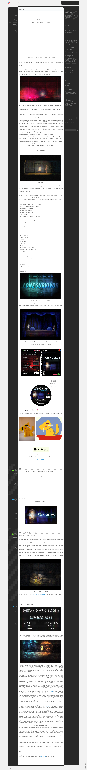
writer (52, 691)
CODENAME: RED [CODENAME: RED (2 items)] (67, 41)
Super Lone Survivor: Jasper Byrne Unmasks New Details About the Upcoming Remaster (70, 92)
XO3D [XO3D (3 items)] (74, 61)
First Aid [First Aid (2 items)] (71, 43)
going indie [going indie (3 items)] (71, 44)
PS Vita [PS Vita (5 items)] (66, 53)
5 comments (15, 491)
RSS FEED (76, 19)
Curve (36, 705)
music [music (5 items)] (70, 51)
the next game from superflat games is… (71, 28)
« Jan (65, 123)
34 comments (15, 38)
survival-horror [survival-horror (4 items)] (67, 59)
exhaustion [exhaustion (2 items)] (75, 42)
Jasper (16, 20)
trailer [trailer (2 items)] (72, 61)
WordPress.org (67, 85)
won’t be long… (22, 498)
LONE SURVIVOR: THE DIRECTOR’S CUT (29, 14)
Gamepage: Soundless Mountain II (70, 70)
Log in (66, 80)
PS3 (16, 33)
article (44, 713)
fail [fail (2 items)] (77, 42)
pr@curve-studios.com (41, 459)
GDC (16, 548)
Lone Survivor (15, 30)
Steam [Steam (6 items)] (70, 56)
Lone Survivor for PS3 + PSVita (26, 604)
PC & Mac (15, 31)
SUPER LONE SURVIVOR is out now (70, 30)
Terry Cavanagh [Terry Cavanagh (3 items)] (73, 59)
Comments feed (67, 83)
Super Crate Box (43, 756)
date (20, 468)
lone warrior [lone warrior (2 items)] (73, 50)
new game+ (66, 27)
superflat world (18, 768)
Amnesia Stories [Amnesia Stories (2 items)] (74, 40)
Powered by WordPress (37, 768)
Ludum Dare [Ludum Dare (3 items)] (67, 51)
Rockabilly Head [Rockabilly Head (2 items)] (67, 55)
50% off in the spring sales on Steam (39, 594)
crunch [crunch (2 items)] (72, 41)
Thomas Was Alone (47, 706)
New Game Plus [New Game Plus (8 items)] (69, 52)
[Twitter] (74, 15)
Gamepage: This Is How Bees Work (70, 72)
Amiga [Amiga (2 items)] (66, 40)
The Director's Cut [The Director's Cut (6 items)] (72, 60)
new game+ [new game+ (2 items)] (73, 51)
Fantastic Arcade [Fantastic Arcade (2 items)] (67, 43)
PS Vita (16, 32)
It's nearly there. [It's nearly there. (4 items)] (68, 45)
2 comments (15, 555)
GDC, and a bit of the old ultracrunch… (28, 532)
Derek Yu (15, 622)
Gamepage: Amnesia (68, 67)
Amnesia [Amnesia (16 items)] (69, 40)
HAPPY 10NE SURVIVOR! (69, 32)
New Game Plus (14, 624)
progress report (67, 25)
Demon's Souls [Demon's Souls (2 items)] (70, 42)
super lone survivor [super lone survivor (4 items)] (71, 58)
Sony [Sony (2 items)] (70, 55)
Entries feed (66, 81)
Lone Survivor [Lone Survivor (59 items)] (69, 48)
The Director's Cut (14, 518)
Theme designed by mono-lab (27, 768)
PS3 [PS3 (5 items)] (76, 52)
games (16, 25)
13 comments (15, 631)
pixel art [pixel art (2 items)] (74, 52)
